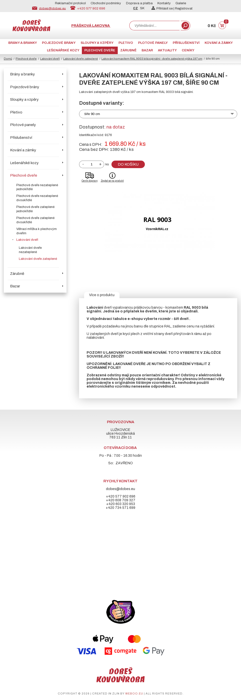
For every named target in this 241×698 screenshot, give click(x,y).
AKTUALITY (167, 50)
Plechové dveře (99, 50)
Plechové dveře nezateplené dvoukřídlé (37, 198)
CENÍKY (188, 50)
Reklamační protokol (70, 3)
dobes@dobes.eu (52, 8)
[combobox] (154, 25)
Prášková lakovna (90, 26)
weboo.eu (134, 693)
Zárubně (128, 50)
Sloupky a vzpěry (97, 43)
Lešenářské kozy (63, 50)
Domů (8, 58)
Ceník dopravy (90, 180)
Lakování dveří (50, 58)
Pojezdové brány (59, 43)
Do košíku (128, 164)
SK (142, 8)
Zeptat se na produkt (112, 180)
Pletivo (125, 43)
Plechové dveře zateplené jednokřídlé (35, 209)
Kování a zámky (219, 43)
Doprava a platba (139, 3)
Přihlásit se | (163, 8)
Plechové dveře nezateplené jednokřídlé (37, 187)
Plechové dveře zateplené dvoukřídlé (35, 220)
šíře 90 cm (92, 114)
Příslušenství (186, 43)
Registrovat (184, 8)
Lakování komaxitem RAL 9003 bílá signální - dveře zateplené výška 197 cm (151, 58)
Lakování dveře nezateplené (30, 250)
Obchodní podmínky (106, 3)
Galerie (180, 3)
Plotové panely (153, 43)
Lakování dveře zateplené (80, 58)
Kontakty (164, 3)
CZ (135, 8)
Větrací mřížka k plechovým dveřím (36, 231)
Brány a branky (22, 43)
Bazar (147, 50)
